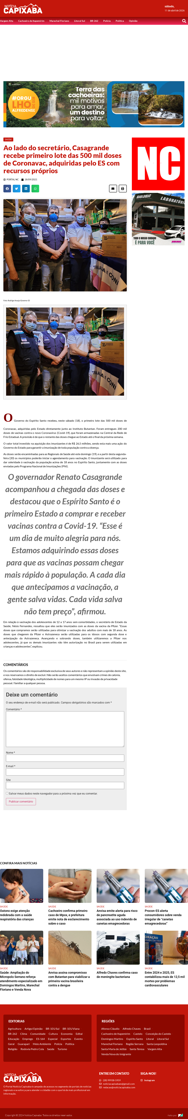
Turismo (62, 1049)
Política (120, 20)
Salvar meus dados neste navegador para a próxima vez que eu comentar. (53, 793)
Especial (53, 1038)
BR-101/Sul (52, 1028)
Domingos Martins (112, 1038)
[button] (184, 21)
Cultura (53, 1033)
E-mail (10, 766)
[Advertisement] (94, 50)
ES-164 (40, 1038)
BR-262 (94, 20)
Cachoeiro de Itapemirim (31, 20)
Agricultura (14, 1028)
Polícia (107, 20)
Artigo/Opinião (33, 1028)
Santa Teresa (137, 1049)
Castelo (137, 1033)
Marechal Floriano (59, 20)
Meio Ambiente (42, 1043)
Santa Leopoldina (157, 1043)
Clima (23, 1033)
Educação (13, 1038)
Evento (78, 1038)
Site (8, 780)
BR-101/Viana (71, 1028)
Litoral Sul (79, 20)
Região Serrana (134, 1043)
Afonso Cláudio (110, 1028)
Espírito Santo (134, 1038)
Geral (11, 1043)
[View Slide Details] (94, 104)
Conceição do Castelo (158, 1033)
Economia (66, 1033)
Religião (12, 1049)
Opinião (133, 20)
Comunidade (37, 1033)
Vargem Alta (6, 20)
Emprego (27, 1038)
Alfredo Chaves (132, 1028)
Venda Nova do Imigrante (116, 1054)
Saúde (50, 1049)
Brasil (147, 1028)
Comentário (14, 709)
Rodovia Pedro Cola (32, 1049)
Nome (10, 752)
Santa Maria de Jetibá (113, 1049)
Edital (79, 1033)
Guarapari (24, 1043)
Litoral (150, 1038)
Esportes (66, 1038)
